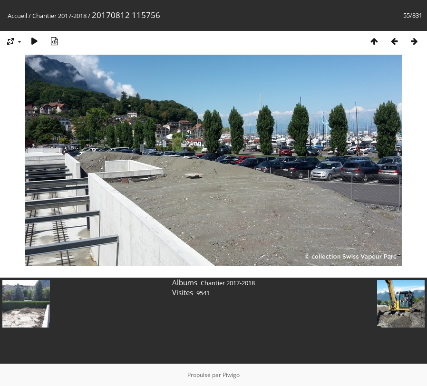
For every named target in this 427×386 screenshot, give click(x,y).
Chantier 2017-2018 (59, 15)
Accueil (17, 15)
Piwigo (231, 375)
